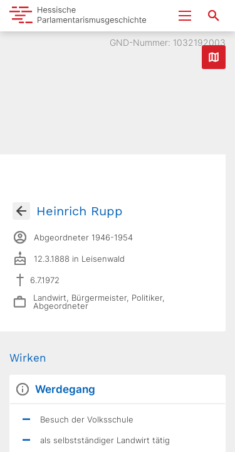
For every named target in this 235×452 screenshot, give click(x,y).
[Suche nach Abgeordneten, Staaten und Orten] (214, 16)
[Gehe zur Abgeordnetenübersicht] (21, 211)
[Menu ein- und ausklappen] (185, 16)
